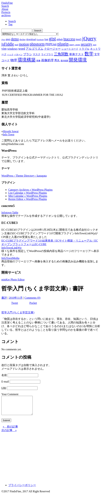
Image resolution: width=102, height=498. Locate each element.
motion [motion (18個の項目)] (24, 44)
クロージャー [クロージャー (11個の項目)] (52, 48)
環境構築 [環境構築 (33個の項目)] (27, 59)
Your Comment (9, 394)
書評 (4, 297)
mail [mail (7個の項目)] (16, 44)
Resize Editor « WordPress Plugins (27, 199)
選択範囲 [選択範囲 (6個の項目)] (64, 61)
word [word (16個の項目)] (21, 48)
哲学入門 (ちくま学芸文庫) (17, 312)
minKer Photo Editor (13, 279)
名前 (4, 375)
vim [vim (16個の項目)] (4, 48)
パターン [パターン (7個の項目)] (18, 54)
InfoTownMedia (10, 258)
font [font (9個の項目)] (46, 39)
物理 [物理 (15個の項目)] (13, 60)
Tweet (14, 302)
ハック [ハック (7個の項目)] (10, 54)
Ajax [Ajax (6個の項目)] (3, 40)
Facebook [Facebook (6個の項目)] (40, 40)
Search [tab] (12, 21)
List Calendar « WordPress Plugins (27, 192)
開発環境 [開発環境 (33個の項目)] (78, 59)
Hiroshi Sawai (10, 131)
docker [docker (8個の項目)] (23, 39)
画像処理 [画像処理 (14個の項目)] (47, 60)
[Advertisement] (51, 460)
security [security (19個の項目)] (86, 44)
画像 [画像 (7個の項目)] (38, 60)
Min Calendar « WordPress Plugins (27, 195)
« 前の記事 (10, 430)
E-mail (5, 381)
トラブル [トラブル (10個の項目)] (84, 48)
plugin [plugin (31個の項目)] (63, 43)
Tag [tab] (10, 24)
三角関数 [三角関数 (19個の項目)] (61, 54)
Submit (6, 424)
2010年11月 (15, 297)
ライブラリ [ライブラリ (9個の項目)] (47, 54)
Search (5, 6)
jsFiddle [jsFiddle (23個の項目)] (7, 44)
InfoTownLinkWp (11, 247)
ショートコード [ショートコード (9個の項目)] (69, 48)
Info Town (8, 134)
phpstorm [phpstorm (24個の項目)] (37, 44)
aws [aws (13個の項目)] (8, 39)
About (4, 9)
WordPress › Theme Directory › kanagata (24, 175)
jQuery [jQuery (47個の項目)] (89, 38)
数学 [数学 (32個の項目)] (89, 53)
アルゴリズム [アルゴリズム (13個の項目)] (34, 48)
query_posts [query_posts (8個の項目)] (74, 44)
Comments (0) (32, 297)
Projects (5, 12)
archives (6, 15)
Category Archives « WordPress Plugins (30, 189)
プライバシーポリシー (22, 488)
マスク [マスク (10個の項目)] (36, 54)
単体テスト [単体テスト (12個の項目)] (76, 54)
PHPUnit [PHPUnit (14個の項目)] (51, 44)
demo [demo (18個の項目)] (15, 39)
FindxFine (7, 2)
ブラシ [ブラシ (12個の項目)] (27, 54)
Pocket (33, 302)
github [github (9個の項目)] (60, 39)
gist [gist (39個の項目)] (52, 38)
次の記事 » (9, 433)
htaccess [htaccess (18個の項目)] (69, 39)
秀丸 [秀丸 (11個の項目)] (57, 60)
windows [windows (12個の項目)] (12, 48)
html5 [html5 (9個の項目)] (79, 39)
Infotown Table (9, 212)
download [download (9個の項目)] (31, 39)
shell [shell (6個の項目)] (94, 45)
